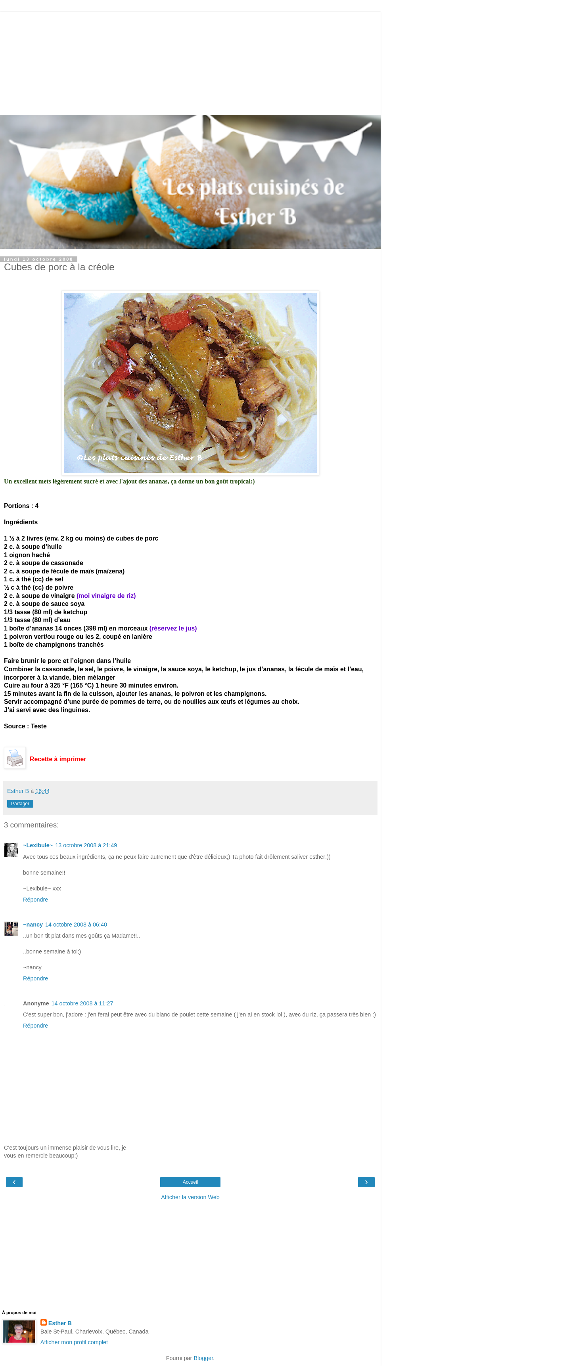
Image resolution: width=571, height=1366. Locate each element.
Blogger (203, 1358)
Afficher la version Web (190, 1197)
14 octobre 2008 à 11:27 (82, 1003)
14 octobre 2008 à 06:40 (76, 924)
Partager (20, 803)
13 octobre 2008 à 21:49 (86, 845)
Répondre (35, 899)
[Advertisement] (190, 61)
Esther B (60, 1323)
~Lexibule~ (38, 845)
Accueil (190, 1182)
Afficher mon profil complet (74, 1342)
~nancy (33, 924)
